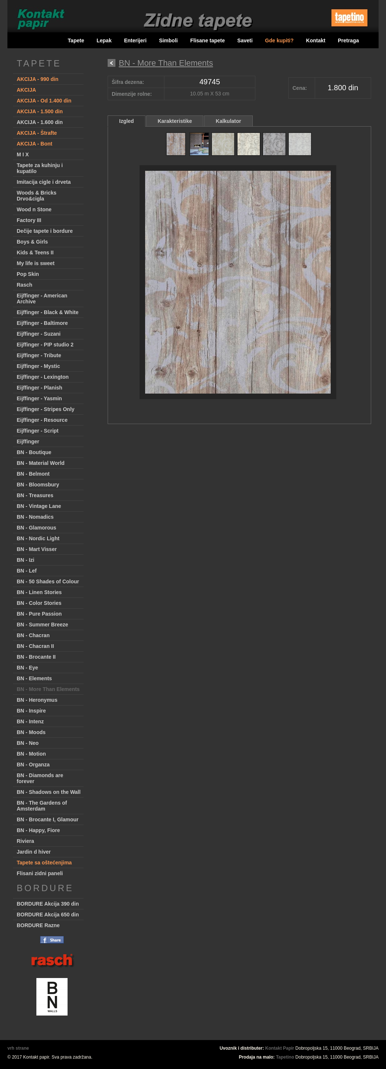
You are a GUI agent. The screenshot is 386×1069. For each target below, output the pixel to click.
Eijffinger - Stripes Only (46, 409)
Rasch (24, 285)
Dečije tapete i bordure (45, 231)
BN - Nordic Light (38, 538)
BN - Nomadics (35, 517)
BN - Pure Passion (39, 614)
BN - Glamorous (36, 528)
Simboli (168, 40)
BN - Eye (27, 668)
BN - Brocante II (36, 657)
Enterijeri (135, 40)
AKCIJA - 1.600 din (40, 122)
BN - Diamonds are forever (40, 778)
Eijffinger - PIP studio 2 (45, 345)
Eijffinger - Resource (42, 420)
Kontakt (316, 40)
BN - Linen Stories (39, 592)
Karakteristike (175, 121)
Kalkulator (228, 121)
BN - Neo (28, 743)
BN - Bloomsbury (38, 485)
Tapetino (285, 1057)
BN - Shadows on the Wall (49, 792)
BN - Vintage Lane (39, 506)
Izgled (126, 121)
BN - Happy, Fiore (38, 830)
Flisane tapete (207, 40)
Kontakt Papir (279, 1048)
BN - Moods (31, 732)
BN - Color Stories (39, 603)
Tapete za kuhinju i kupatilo (40, 168)
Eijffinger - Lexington (43, 377)
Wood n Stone (34, 209)
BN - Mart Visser (37, 549)
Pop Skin (28, 274)
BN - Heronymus (37, 700)
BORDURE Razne (38, 925)
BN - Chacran (33, 635)
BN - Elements (34, 678)
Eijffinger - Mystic (38, 366)
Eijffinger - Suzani (38, 334)
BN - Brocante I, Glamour (47, 819)
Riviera (25, 841)
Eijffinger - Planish (39, 388)
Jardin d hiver (34, 852)
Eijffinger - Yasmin (39, 398)
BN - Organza (33, 764)
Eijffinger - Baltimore (42, 323)
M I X (23, 154)
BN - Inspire (31, 711)
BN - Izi (25, 560)
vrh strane (18, 1048)
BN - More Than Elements (48, 689)
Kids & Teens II (35, 252)
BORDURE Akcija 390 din (48, 904)
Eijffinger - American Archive (42, 298)
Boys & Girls (32, 242)
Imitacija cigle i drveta (44, 182)
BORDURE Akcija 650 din (48, 915)
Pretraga (348, 40)
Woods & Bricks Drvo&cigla (36, 196)
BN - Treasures (35, 495)
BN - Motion (31, 754)
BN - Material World (41, 463)
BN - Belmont (33, 474)
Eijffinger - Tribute (39, 355)
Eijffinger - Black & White (47, 312)
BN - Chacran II (35, 646)
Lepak (103, 40)
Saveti (244, 40)
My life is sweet (36, 263)
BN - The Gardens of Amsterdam (42, 806)
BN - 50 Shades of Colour (48, 581)
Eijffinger (28, 441)
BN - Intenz (30, 721)
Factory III (29, 220)
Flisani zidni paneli (40, 873)
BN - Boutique (34, 452)
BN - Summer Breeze (42, 625)
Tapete (76, 40)
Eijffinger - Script (38, 431)
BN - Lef (27, 571)
